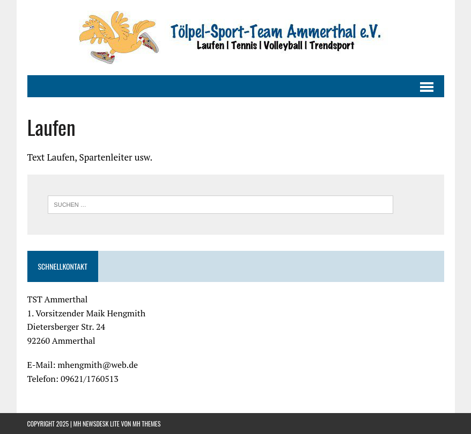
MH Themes (146, 423)
